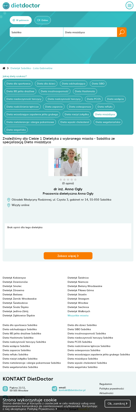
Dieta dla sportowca (18, 83)
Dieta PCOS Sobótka (80, 341)
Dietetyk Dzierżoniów (15, 281)
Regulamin (105, 384)
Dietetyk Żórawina (13, 290)
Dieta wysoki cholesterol (74, 122)
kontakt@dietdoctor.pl (72, 390)
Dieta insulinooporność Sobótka (87, 333)
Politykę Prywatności (42, 409)
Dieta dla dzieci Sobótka (82, 325)
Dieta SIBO (98, 83)
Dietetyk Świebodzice (15, 302)
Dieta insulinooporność (54, 91)
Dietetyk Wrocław (78, 302)
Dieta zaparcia (54, 106)
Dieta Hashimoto (85, 91)
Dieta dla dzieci (46, 83)
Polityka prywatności (111, 388)
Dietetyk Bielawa (12, 294)
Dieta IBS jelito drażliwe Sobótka (22, 333)
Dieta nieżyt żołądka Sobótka (20, 358)
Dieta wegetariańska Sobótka (20, 367)
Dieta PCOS (94, 99)
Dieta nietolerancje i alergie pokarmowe (30, 122)
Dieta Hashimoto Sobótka (18, 337)
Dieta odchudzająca (73, 83)
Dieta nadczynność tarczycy (64, 99)
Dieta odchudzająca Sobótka (20, 329)
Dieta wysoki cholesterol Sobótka (87, 362)
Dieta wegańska (16, 129)
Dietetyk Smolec (12, 286)
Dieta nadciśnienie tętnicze (22, 106)
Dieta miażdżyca (105, 114)
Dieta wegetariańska (108, 122)
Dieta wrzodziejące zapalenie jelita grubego (32, 114)
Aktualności (106, 393)
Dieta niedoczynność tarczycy (23, 99)
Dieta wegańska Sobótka (83, 367)
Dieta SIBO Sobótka (79, 329)
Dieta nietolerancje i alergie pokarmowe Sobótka (32, 362)
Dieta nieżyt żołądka (77, 114)
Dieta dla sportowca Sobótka (20, 325)
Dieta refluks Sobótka (15, 354)
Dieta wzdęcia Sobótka (16, 346)
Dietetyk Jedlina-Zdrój (15, 311)
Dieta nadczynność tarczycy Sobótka (24, 341)
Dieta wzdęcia (115, 99)
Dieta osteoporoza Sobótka (84, 350)
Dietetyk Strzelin (77, 294)
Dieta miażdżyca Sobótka (83, 358)
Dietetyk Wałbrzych (79, 311)
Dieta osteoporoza (80, 106)
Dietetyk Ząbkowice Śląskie (19, 315)
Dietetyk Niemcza (78, 281)
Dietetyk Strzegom (78, 298)
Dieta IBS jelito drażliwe (20, 91)
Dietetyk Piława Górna (81, 290)
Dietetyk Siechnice (78, 307)
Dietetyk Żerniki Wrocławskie (20, 298)
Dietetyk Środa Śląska (16, 307)
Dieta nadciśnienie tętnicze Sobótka (89, 346)
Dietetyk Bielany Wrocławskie (85, 286)
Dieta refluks (105, 106)
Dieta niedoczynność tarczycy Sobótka (90, 337)
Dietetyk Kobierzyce (14, 277)
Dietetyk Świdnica (78, 277)
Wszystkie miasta (78, 315)
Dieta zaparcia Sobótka (17, 350)
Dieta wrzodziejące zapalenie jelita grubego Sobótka (99, 354)
